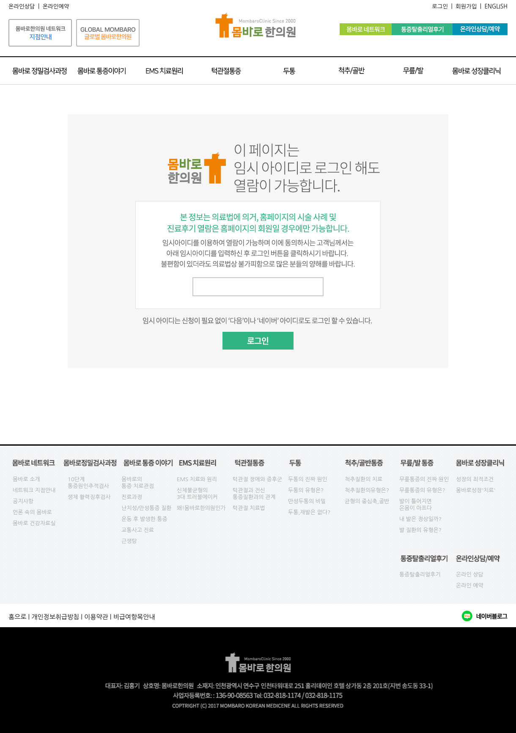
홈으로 (17, 617)
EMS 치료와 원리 (197, 479)
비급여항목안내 (134, 617)
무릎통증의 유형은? (422, 490)
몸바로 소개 (26, 479)
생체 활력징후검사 (89, 497)
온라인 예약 (469, 585)
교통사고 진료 (137, 530)
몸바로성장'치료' (475, 490)
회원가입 (466, 6)
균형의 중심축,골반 (367, 501)
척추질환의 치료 (363, 479)
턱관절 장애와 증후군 (257, 479)
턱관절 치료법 (249, 508)
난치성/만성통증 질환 (146, 508)
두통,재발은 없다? (309, 512)
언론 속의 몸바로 (32, 512)
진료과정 (131, 497)
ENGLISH (496, 6)
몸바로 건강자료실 (34, 523)
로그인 (440, 6)
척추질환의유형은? (367, 490)
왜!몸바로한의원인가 (201, 508)
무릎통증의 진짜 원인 (424, 479)
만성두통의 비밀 (307, 501)
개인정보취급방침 (55, 617)
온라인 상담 (469, 574)
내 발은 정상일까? (420, 519)
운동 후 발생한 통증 (144, 519)
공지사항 (23, 501)
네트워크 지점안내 (34, 490)
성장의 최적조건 (475, 479)
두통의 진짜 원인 (307, 479)
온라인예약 (56, 6)
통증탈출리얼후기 (420, 574)
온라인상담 (21, 6)
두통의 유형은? (306, 490)
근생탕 (129, 541)
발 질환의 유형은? (420, 530)
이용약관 (96, 617)
